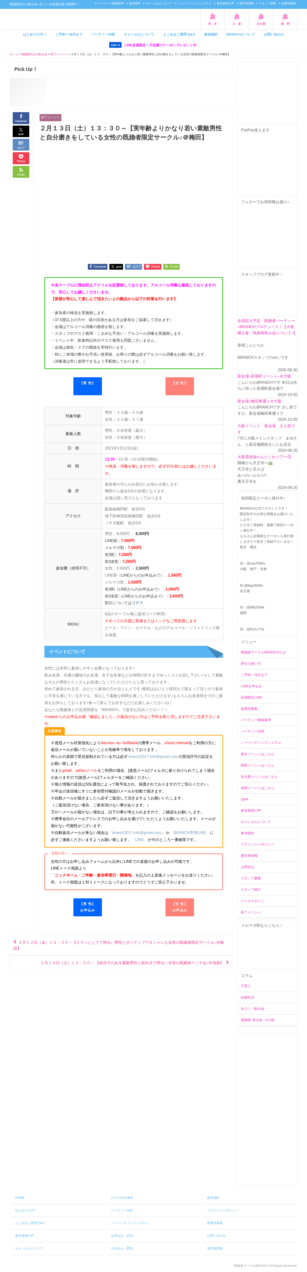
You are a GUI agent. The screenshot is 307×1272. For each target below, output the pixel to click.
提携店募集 (289, 3)
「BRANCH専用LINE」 (190, 832)
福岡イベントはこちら (257, 788)
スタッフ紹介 (251, 889)
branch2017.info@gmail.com (153, 756)
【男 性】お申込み (88, 907)
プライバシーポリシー (257, 844)
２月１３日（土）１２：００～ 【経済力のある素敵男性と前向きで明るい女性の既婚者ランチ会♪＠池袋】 (132, 963)
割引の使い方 (251, 663)
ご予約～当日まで (254, 674)
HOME (19, 1197)
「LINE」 (139, 839)
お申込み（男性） (123, 1248)
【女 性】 (180, 383)
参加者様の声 (225, 3)
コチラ (137, 603)
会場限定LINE (251, 697)
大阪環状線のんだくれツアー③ (264, 457)
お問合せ (247, 867)
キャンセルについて (159, 3)
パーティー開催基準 (111, 3)
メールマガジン (252, 901)
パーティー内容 (103, 34)
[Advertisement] (267, 1110)
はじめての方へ (35, 34)
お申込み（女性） (123, 1235)
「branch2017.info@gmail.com (134, 832)
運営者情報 (246, 3)
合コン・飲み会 (252, 1008)
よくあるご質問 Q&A (179, 34)
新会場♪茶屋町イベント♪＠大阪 (264, 376)
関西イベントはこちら (257, 765)
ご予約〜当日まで (68, 34)
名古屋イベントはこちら (259, 776)
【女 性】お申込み (180, 907)
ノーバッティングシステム (194, 3)
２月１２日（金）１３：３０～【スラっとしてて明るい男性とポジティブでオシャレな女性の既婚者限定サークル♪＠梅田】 (118, 945)
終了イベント (50, 117)
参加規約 (135, 3)
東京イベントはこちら (257, 754)
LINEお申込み (251, 686)
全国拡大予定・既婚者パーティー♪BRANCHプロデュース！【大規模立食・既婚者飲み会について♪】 (267, 327)
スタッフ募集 (267, 3)
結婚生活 (247, 997)
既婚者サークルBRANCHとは (263, 652)
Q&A (244, 799)
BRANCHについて (240, 34)
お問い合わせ (274, 34)
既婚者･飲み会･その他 (257, 1020)
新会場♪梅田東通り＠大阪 (259, 401)
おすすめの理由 (122, 1197)
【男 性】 (88, 383)
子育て (246, 986)
